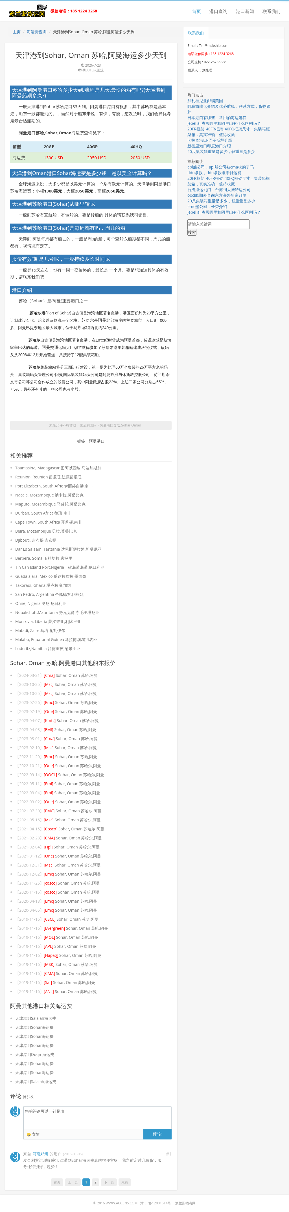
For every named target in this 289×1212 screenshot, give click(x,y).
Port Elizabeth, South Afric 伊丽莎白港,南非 (54, 486)
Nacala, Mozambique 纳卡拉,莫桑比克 (49, 495)
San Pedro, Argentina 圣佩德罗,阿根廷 (49, 594)
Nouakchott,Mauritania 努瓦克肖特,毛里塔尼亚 (57, 612)
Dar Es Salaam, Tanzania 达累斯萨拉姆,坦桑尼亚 (58, 549)
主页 (17, 31)
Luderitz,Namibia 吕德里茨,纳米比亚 (47, 648)
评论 (157, 1134)
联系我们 (271, 11)
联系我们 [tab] (196, 33)
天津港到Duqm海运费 (34, 1054)
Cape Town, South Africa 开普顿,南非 (48, 522)
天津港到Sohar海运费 (34, 1027)
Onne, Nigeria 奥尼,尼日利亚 (40, 603)
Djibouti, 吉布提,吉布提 (35, 540)
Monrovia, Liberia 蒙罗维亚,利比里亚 (48, 621)
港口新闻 (245, 11)
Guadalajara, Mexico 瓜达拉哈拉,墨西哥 (50, 576)
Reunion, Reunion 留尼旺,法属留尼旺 (48, 477)
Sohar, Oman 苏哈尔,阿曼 (72, 766)
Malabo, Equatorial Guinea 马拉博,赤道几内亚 (56, 639)
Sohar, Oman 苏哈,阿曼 (71, 675)
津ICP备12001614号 (155, 1203)
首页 (196, 11)
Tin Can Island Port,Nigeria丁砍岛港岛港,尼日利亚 (59, 567)
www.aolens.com (121, 1203)
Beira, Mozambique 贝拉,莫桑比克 (46, 531)
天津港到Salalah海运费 (35, 1018)
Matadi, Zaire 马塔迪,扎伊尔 (40, 630)
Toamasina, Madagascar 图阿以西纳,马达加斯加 (58, 468)
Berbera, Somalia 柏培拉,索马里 (44, 558)
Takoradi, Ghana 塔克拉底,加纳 (43, 585)
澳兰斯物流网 (185, 1203)
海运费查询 (37, 31)
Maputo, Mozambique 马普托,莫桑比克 (50, 504)
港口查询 (218, 11)
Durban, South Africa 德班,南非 (43, 513)
